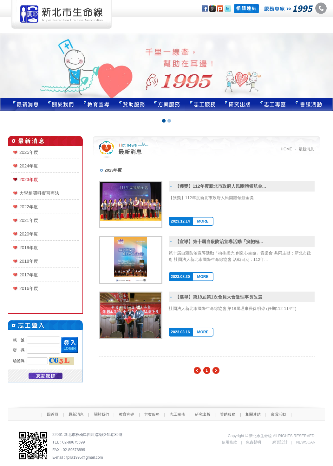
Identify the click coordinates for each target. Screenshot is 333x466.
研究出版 (238, 104)
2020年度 (28, 233)
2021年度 (28, 220)
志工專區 (274, 104)
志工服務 (203, 104)
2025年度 (28, 152)
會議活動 (278, 414)
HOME (286, 149)
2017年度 (28, 274)
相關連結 (253, 414)
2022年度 (28, 206)
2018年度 (28, 261)
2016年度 (28, 288)
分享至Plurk (220, 8)
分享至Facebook (205, 8)
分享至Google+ (212, 8)
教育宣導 (96, 104)
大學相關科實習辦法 (39, 193)
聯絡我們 (312, 104)
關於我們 (61, 104)
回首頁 (52, 414)
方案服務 (167, 104)
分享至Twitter (228, 8)
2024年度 (28, 165)
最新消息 (21, 104)
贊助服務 (132, 104)
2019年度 (28, 247)
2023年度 (28, 179)
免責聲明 (253, 442)
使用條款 (229, 442)
